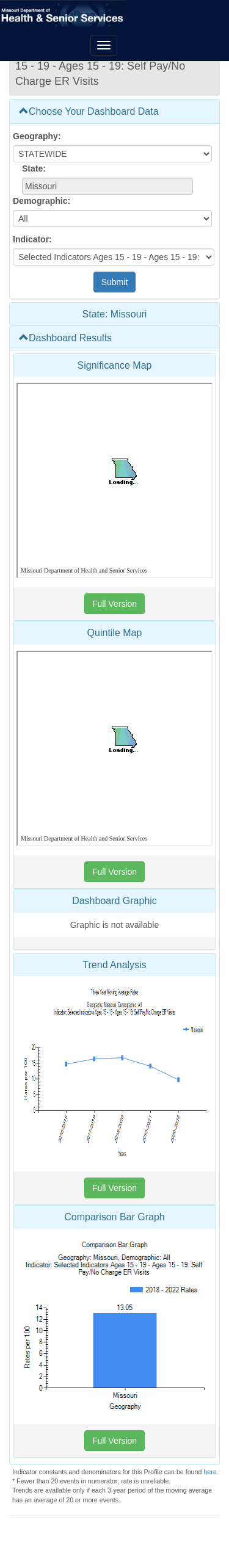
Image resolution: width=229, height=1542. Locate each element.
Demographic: (41, 201)
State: (34, 168)
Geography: (37, 136)
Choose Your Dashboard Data (89, 111)
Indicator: (32, 239)
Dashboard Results (65, 338)
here (209, 1471)
